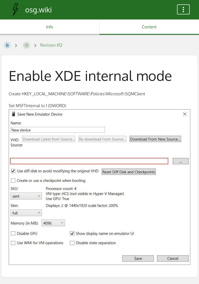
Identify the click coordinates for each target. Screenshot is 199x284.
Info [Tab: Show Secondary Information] (49, 26)
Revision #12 (51, 45)
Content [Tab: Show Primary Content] (149, 26)
